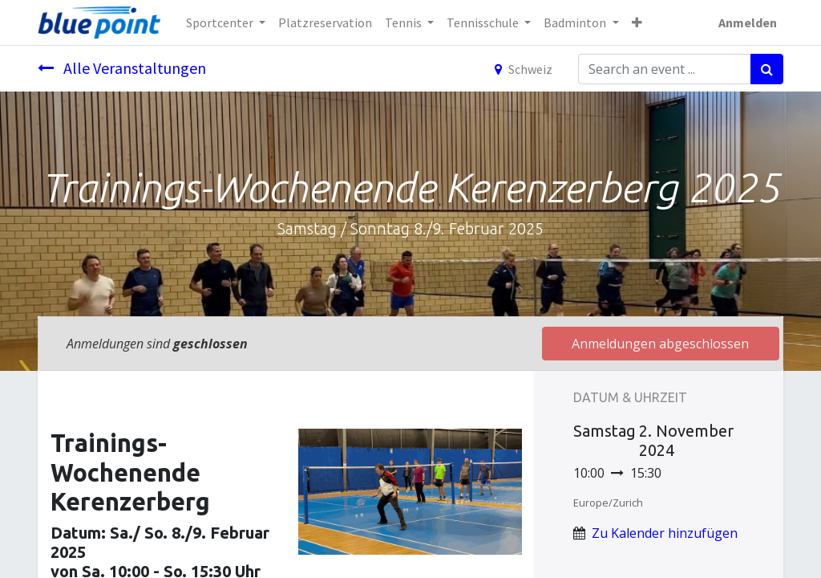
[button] (637, 22)
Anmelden (747, 22)
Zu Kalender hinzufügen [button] (665, 533)
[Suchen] (766, 69)
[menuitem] (325, 22)
